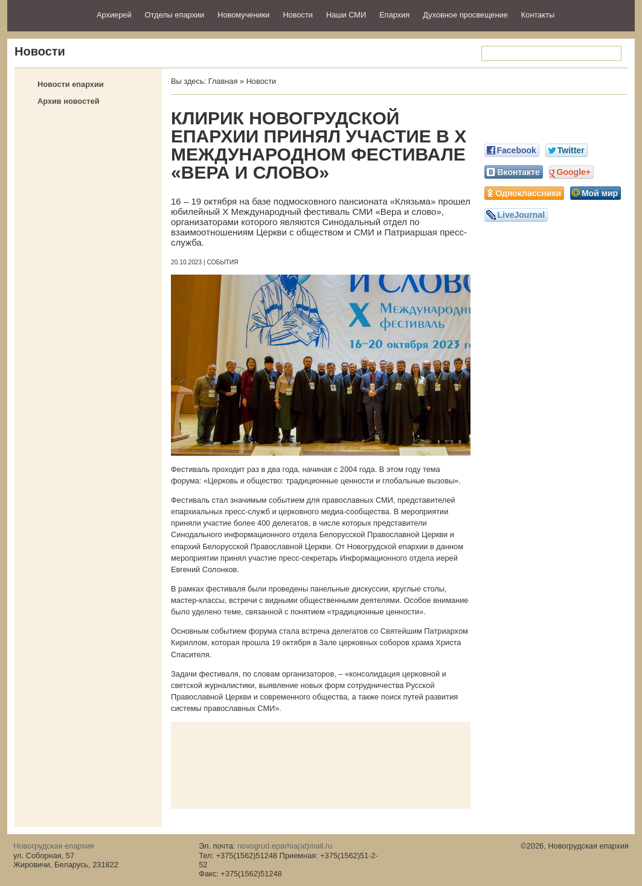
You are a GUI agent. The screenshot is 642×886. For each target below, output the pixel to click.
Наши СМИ (346, 14)
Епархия (394, 14)
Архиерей (114, 14)
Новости (298, 14)
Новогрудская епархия (48, 14)
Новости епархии (70, 84)
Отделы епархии (175, 14)
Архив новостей (68, 101)
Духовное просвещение (465, 14)
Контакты (537, 14)
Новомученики (243, 14)
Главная (223, 81)
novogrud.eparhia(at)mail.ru (284, 845)
